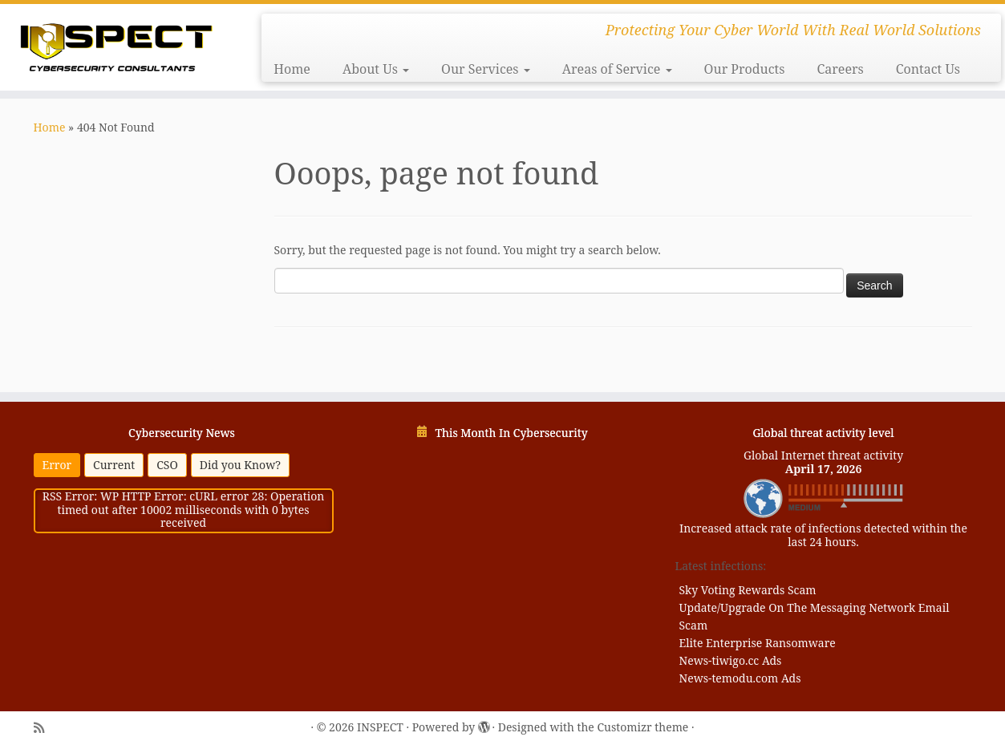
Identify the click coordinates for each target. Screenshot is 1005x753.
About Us (375, 69)
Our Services (485, 69)
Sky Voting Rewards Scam (748, 589)
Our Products (744, 69)
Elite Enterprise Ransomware (757, 642)
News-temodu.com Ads (740, 678)
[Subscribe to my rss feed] (39, 728)
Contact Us (928, 69)
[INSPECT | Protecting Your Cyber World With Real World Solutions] (116, 45)
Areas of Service (617, 69)
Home (292, 69)
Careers (840, 69)
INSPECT (380, 728)
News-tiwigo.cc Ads (730, 660)
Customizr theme (642, 728)
